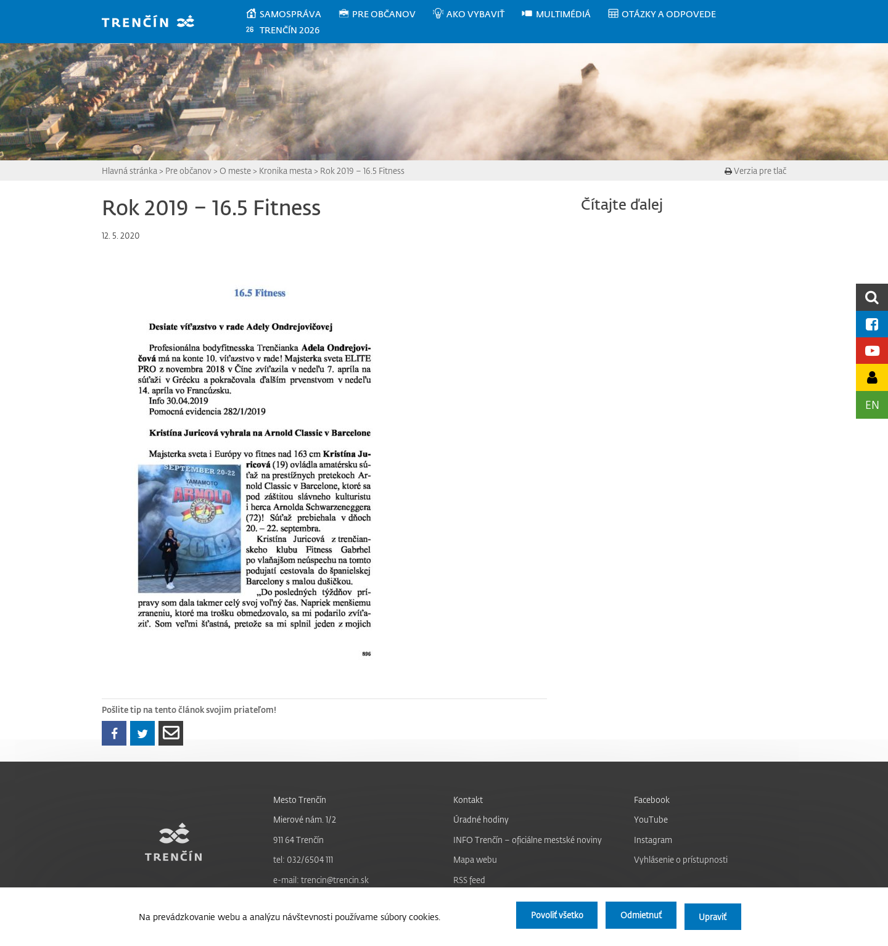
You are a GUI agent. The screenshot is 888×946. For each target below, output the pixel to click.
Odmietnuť (631, 917)
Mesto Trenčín (299, 799)
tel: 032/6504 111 (303, 859)
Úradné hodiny (481, 819)
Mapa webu (475, 859)
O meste (235, 170)
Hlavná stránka (129, 170)
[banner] (154, 22)
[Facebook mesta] (872, 324)
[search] (872, 297)
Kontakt (468, 799)
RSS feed (469, 879)
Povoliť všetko (539, 917)
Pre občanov (188, 170)
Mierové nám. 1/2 (304, 819)
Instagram (653, 839)
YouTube (651, 819)
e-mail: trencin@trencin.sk (321, 879)
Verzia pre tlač (755, 170)
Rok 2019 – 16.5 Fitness (362, 170)
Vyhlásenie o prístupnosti (681, 859)
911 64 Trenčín (298, 839)
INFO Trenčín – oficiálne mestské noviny (527, 839)
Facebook (652, 799)
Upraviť (711, 917)
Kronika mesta (285, 170)
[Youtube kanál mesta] (872, 350)
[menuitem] (291, 14)
